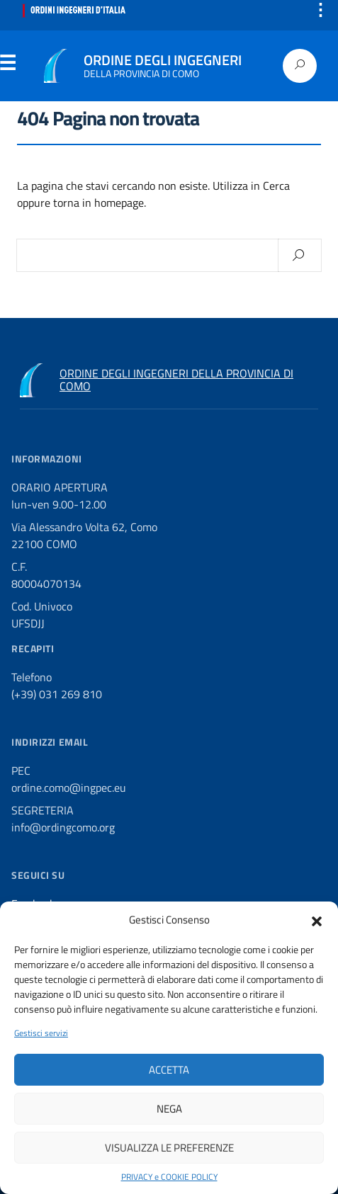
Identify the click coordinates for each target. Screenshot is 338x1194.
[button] (317, 920)
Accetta (169, 1070)
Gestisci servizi (41, 1033)
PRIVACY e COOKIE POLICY (169, 1177)
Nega (169, 1109)
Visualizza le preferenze (169, 1147)
